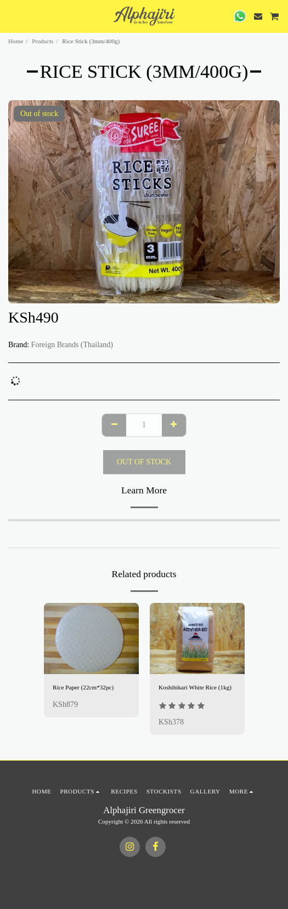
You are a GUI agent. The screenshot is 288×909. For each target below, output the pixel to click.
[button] (12, 16)
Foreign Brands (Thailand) (72, 345)
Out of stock (144, 462)
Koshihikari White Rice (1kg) (195, 687)
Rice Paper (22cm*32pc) (83, 687)
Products (42, 41)
